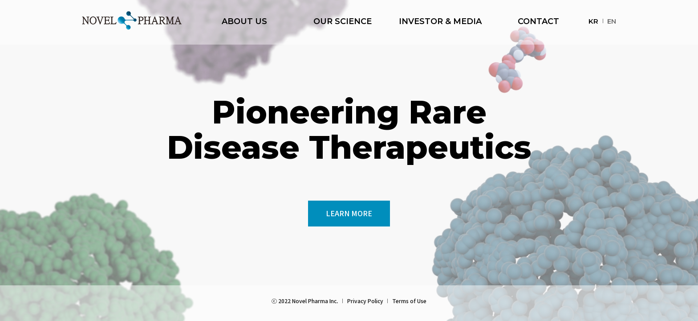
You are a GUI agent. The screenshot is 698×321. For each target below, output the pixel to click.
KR (593, 21)
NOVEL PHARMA (132, 20)
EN (611, 21)
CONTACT (538, 22)
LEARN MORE (349, 213)
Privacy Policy (365, 301)
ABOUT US (244, 22)
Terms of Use (409, 301)
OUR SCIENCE (342, 22)
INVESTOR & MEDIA (440, 22)
